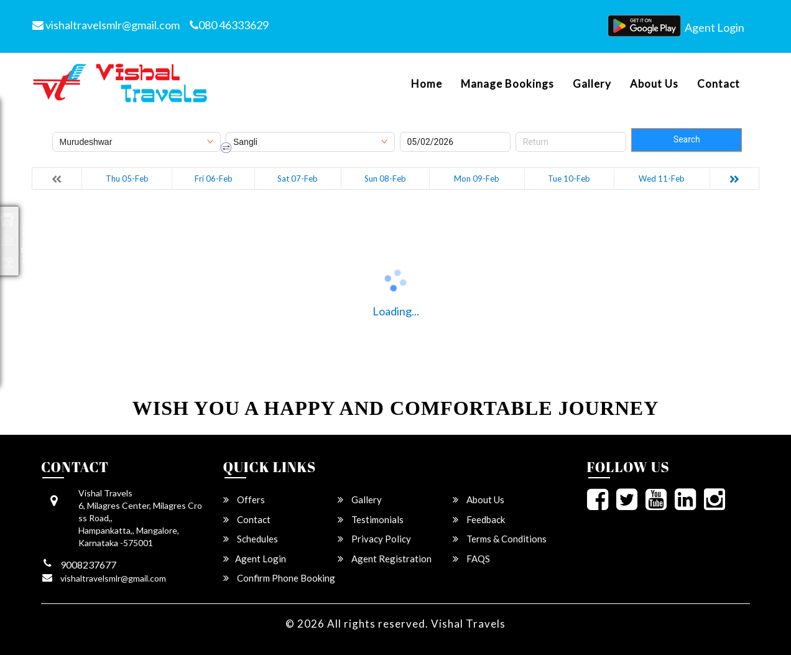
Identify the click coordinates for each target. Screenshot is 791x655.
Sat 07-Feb (297, 178)
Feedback (479, 519)
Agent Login (714, 27)
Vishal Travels (468, 623)
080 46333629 (229, 25)
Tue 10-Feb (569, 178)
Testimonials (371, 519)
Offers (244, 499)
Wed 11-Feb (662, 178)
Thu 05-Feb (127, 178)
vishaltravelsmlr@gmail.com (106, 25)
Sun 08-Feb (385, 178)
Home (426, 84)
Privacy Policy (374, 538)
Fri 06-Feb (214, 178)
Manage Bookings (507, 84)
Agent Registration (385, 558)
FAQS (471, 558)
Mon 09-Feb (476, 178)
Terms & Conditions (500, 538)
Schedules (250, 538)
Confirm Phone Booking (279, 577)
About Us (654, 84)
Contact (718, 84)
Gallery (592, 84)
